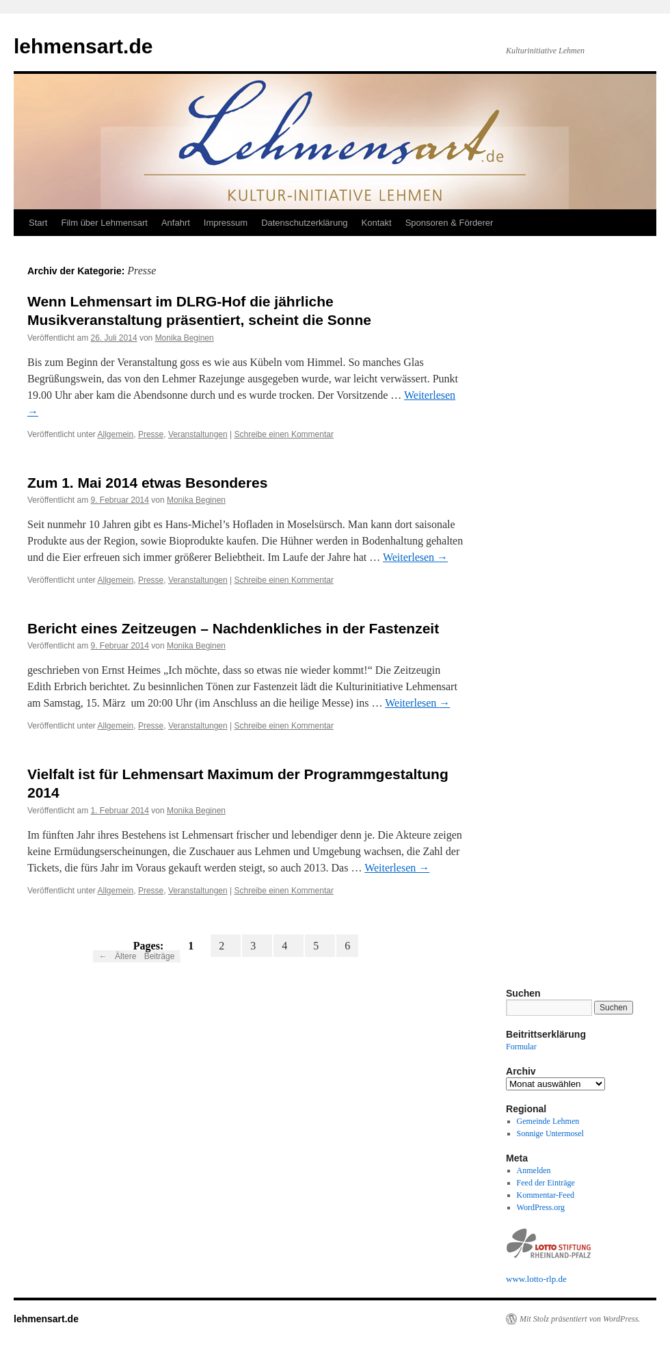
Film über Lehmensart (104, 223)
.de (561, 1279)
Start (38, 223)
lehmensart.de (83, 46)
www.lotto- (526, 1279)
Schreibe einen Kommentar (283, 434)
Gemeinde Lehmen (548, 1121)
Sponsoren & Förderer (449, 223)
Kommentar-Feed (545, 1195)
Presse (150, 434)
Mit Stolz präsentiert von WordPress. (580, 1319)
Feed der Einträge (546, 1183)
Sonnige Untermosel (550, 1133)
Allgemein (116, 434)
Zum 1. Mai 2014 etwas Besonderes (147, 482)
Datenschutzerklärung (304, 223)
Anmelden (534, 1170)
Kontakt (377, 223)
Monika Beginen (184, 338)
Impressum (225, 223)
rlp (551, 1279)
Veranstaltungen (198, 434)
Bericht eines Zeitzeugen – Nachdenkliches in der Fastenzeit (233, 628)
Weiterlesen (415, 557)
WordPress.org (541, 1207)
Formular (521, 1046)
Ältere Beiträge (137, 956)
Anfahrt (175, 223)
